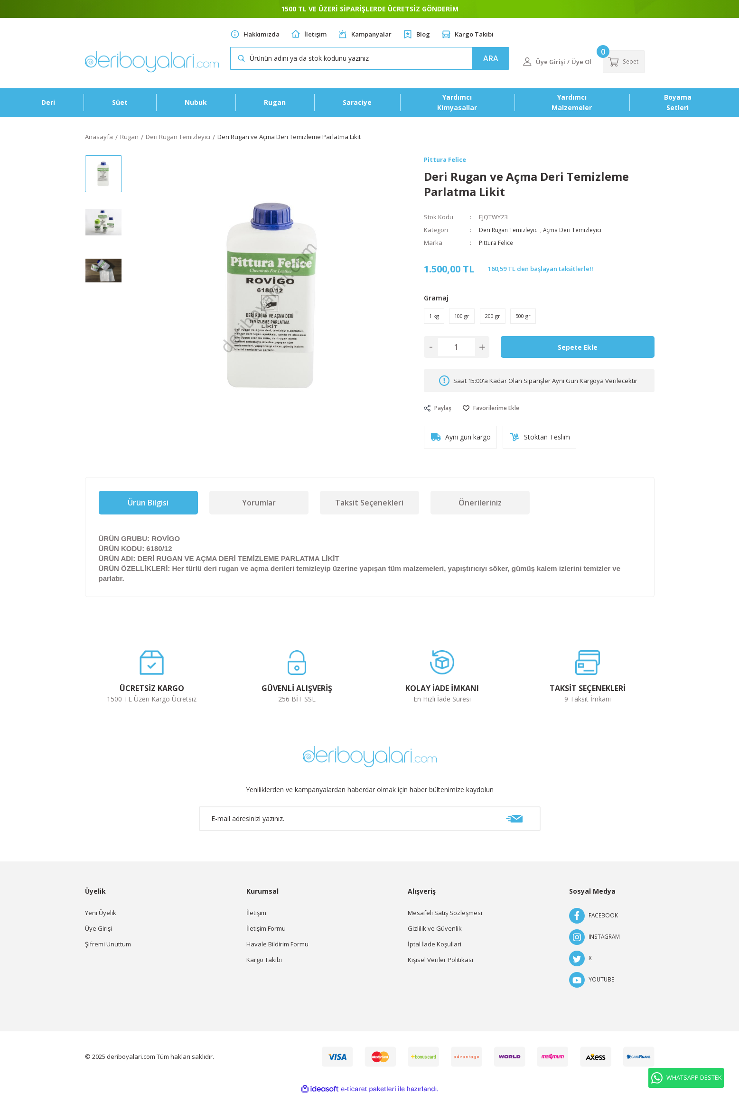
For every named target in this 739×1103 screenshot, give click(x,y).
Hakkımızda (261, 34)
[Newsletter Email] (370, 825)
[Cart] (628, 61)
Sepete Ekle (577, 351)
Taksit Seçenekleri (369, 510)
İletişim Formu (266, 935)
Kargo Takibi (474, 34)
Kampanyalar (371, 34)
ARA (490, 58)
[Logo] (152, 62)
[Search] (369, 58)
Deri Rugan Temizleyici (511, 230)
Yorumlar (259, 510)
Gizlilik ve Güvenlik (435, 935)
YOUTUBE (592, 987)
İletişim (315, 34)
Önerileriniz (480, 510)
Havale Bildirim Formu (277, 951)
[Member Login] (527, 61)
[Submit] (514, 825)
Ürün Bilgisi (148, 510)
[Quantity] (456, 351)
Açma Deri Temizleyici (578, 230)
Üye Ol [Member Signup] (581, 61)
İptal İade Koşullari (434, 951)
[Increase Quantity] (482, 351)
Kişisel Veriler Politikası (440, 967)
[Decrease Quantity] (431, 351)
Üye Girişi (98, 935)
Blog (423, 34)
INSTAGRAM (596, 944)
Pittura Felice (497, 243)
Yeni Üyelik (100, 920)
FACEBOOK (594, 923)
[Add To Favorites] (496, 413)
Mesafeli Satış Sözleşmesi (445, 920)
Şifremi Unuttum (108, 951)
